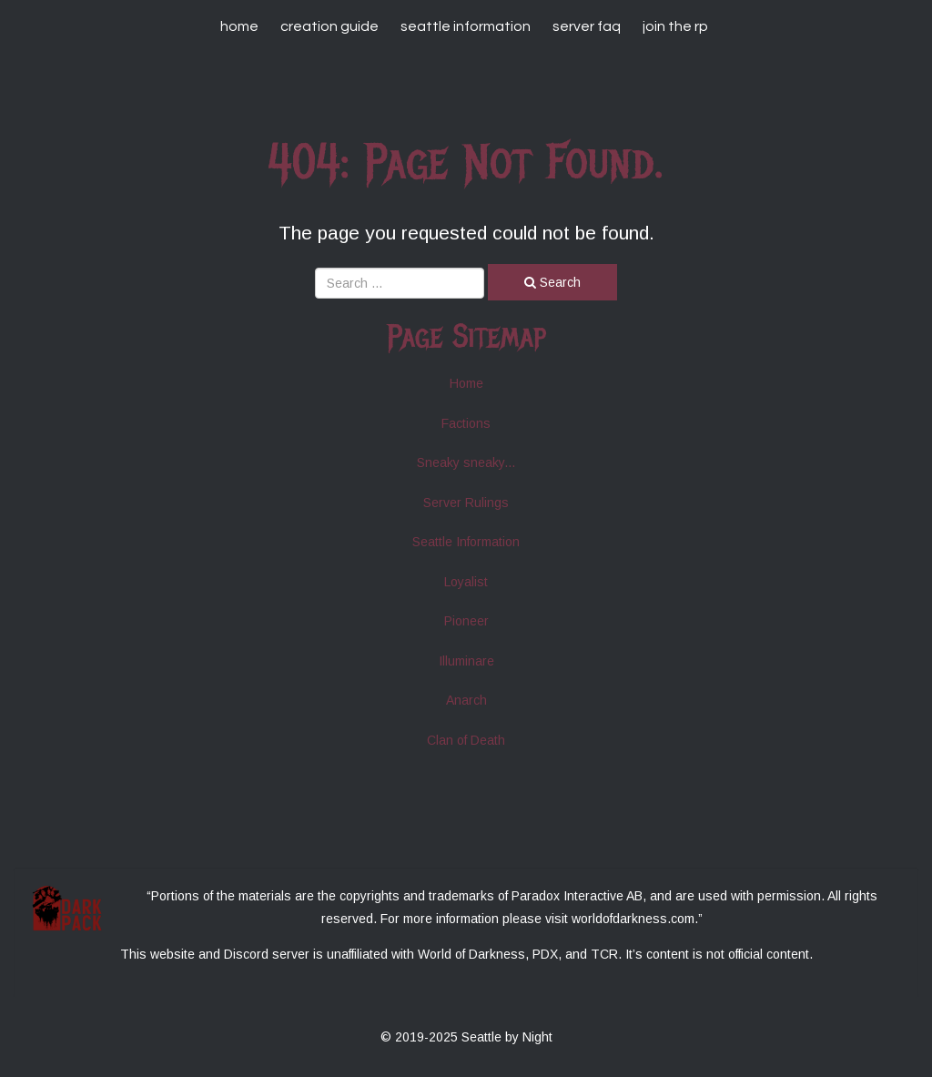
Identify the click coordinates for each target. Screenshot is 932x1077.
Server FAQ (586, 26)
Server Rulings (466, 502)
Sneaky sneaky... (466, 462)
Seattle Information (465, 26)
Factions (466, 423)
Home (239, 26)
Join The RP (675, 26)
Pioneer (466, 621)
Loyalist (466, 581)
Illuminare (466, 661)
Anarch (466, 700)
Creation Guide (329, 26)
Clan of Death (466, 740)
